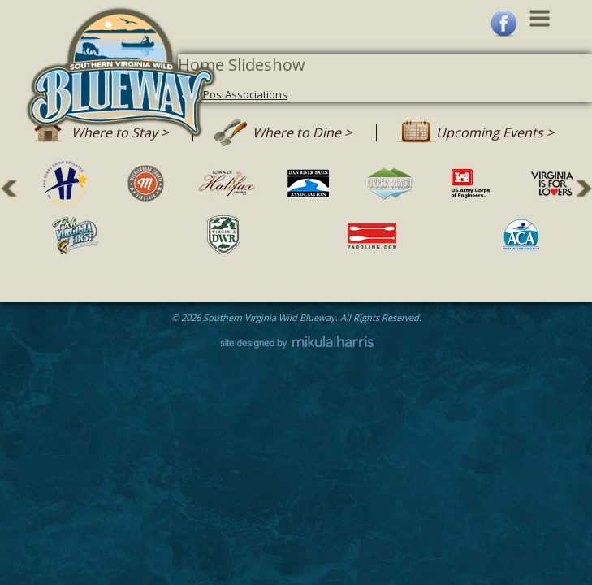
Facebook (503, 23)
